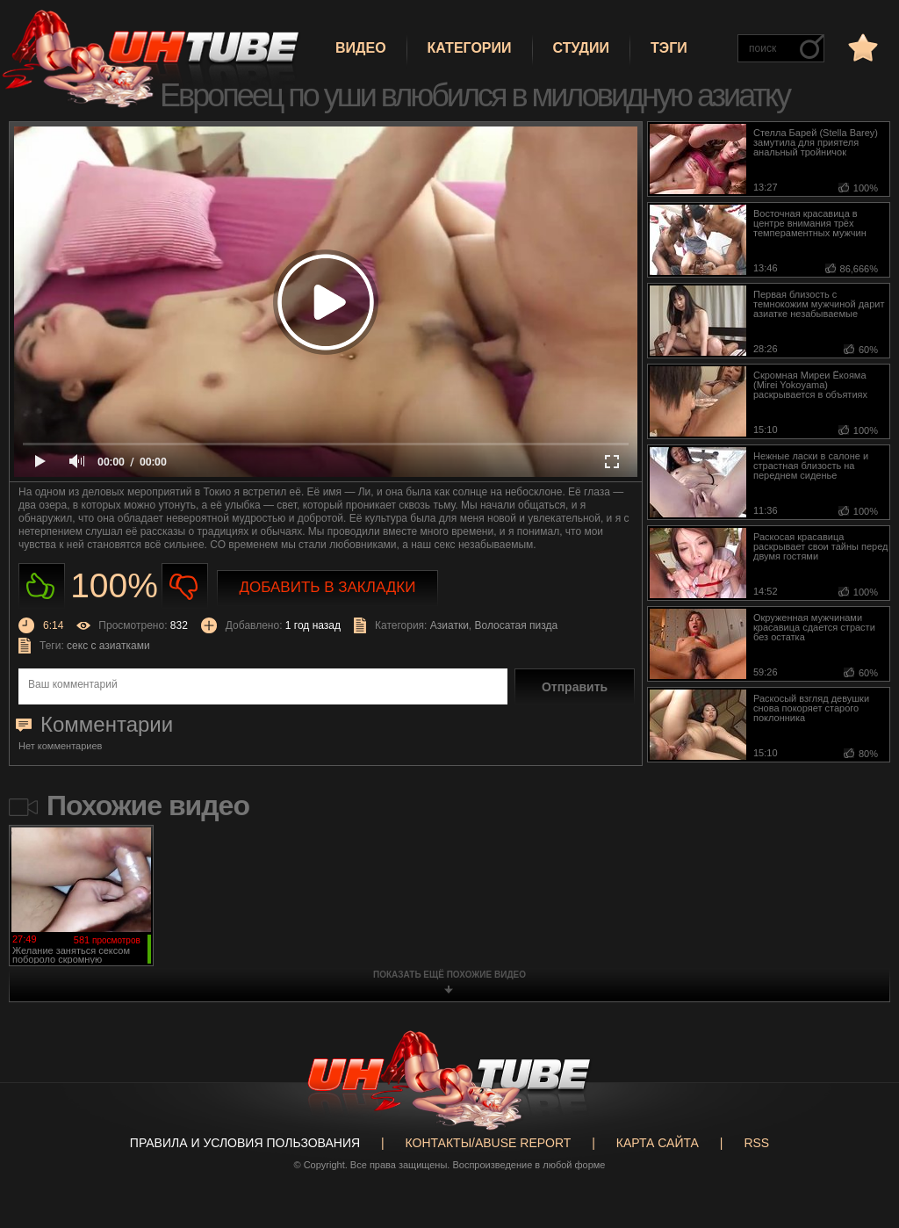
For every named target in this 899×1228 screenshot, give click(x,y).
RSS (756, 1143)
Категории (470, 47)
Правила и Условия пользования (245, 1143)
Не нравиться (185, 586)
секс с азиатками (108, 645)
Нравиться (41, 586)
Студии (581, 47)
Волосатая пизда (516, 625)
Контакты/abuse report (489, 1143)
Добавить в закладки (328, 587)
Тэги (669, 47)
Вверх (859, 1159)
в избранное (861, 47)
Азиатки (449, 625)
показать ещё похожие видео (449, 974)
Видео (360, 47)
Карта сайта (657, 1143)
